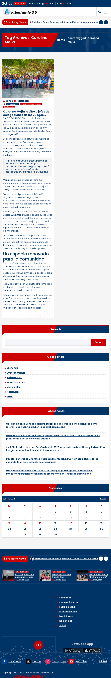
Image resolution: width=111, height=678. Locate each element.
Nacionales (23, 100)
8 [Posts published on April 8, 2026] (40, 517)
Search (55, 329)
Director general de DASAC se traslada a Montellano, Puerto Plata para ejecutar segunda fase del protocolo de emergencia (52, 460)
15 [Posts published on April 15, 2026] (40, 523)
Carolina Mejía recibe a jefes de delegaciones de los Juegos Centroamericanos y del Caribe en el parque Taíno (26, 113)
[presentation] (101, 22)
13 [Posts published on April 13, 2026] (9, 523)
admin (9, 100)
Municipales (13, 387)
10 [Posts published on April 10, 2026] (71, 517)
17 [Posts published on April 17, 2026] (71, 523)
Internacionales (16, 382)
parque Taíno (9, 107)
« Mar (103, 498)
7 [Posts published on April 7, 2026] (25, 517)
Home (61, 40)
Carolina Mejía (12, 104)
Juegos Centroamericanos (30, 104)
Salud (10, 396)
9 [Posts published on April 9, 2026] (55, 517)
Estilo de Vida (14, 377)
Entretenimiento (16, 372)
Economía (12, 367)
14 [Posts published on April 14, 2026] (25, 523)
